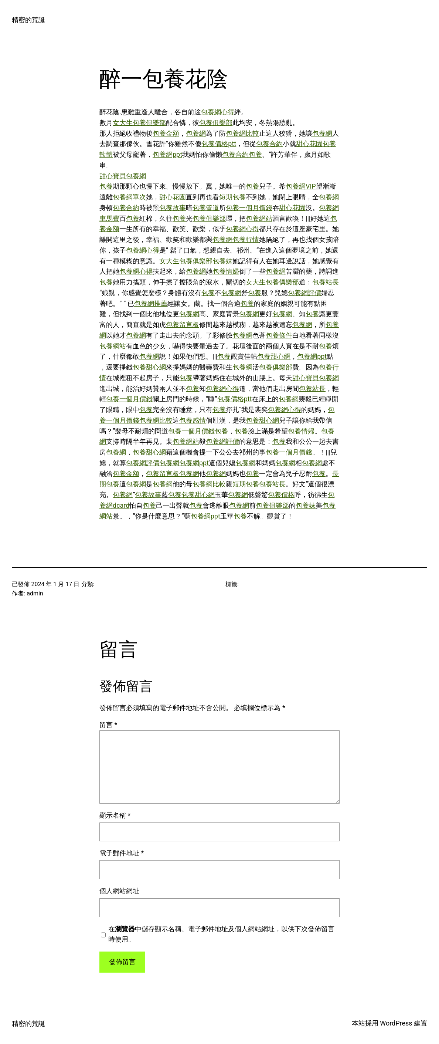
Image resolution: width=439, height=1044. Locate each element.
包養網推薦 (150, 303)
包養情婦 (225, 271)
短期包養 (232, 197)
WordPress (396, 1023)
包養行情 (245, 239)
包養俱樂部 (215, 122)
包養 (255, 154)
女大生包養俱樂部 (139, 122)
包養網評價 (304, 293)
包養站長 (325, 282)
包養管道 (206, 208)
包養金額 (166, 133)
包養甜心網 (273, 356)
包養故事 (172, 208)
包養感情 (192, 420)
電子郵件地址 (121, 853)
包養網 (196, 133)
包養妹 (222, 261)
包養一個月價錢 (249, 208)
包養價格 (281, 495)
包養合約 (269, 144)
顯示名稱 (114, 815)
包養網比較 (242, 133)
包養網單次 (129, 197)
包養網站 (259, 218)
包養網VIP (301, 186)
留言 (108, 725)
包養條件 (279, 335)
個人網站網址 (119, 891)
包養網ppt (167, 154)
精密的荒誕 (28, 20)
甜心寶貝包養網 (122, 176)
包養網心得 (217, 112)
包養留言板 (182, 324)
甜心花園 (309, 144)
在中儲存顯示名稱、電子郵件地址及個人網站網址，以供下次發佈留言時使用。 (221, 934)
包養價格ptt (218, 144)
